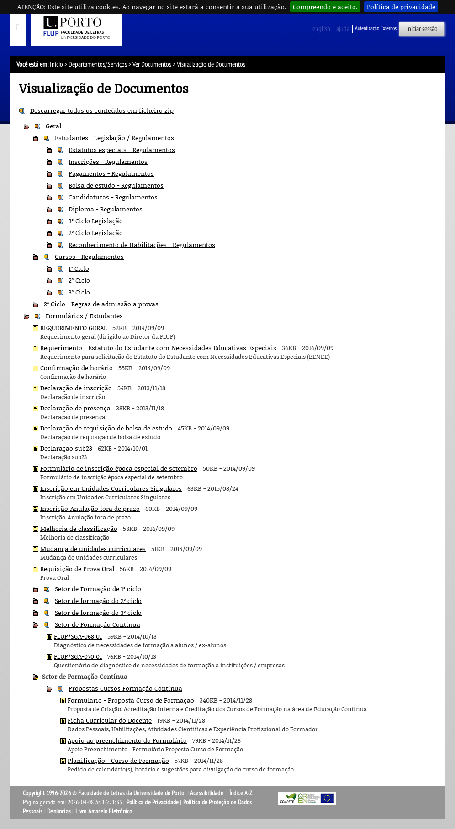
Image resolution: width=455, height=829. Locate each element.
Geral (53, 125)
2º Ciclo (79, 280)
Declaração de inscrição (76, 387)
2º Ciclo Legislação (96, 232)
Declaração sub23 (66, 448)
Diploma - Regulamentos (106, 209)
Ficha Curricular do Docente (110, 720)
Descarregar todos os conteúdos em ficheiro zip (102, 110)
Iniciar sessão (422, 29)
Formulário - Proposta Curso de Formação (131, 700)
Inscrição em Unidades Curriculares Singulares (111, 488)
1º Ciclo (79, 268)
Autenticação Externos (376, 28)
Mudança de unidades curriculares (93, 548)
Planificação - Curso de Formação (118, 760)
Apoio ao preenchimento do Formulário (127, 740)
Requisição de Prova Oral (77, 568)
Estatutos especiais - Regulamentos (122, 149)
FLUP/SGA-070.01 (78, 656)
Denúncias (59, 811)
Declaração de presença (75, 408)
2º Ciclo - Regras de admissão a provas (101, 303)
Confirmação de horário (76, 367)
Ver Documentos (151, 64)
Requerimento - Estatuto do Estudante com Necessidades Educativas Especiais (158, 347)
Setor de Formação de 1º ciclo (98, 588)
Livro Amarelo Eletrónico (103, 811)
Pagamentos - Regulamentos (111, 173)
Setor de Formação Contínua (97, 624)
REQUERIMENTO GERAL (73, 327)
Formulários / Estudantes (84, 315)
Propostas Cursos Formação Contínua (125, 688)
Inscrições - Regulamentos (108, 161)
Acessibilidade (206, 793)
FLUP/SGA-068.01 (78, 636)
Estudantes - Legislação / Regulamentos (114, 137)
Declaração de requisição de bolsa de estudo (106, 428)
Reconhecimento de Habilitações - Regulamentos (142, 244)
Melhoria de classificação (78, 528)
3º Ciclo (79, 292)
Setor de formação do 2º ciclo (98, 600)
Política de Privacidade (153, 802)
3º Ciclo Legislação (96, 220)
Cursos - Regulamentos (89, 256)
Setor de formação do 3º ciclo (98, 612)
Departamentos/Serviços (98, 64)
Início (56, 64)
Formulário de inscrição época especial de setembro (118, 468)
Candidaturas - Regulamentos (113, 197)
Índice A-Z (241, 793)
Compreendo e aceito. (325, 6)
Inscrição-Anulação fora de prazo (90, 508)
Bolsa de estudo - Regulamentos (116, 185)
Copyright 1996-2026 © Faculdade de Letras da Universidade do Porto (104, 793)
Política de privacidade (401, 6)
